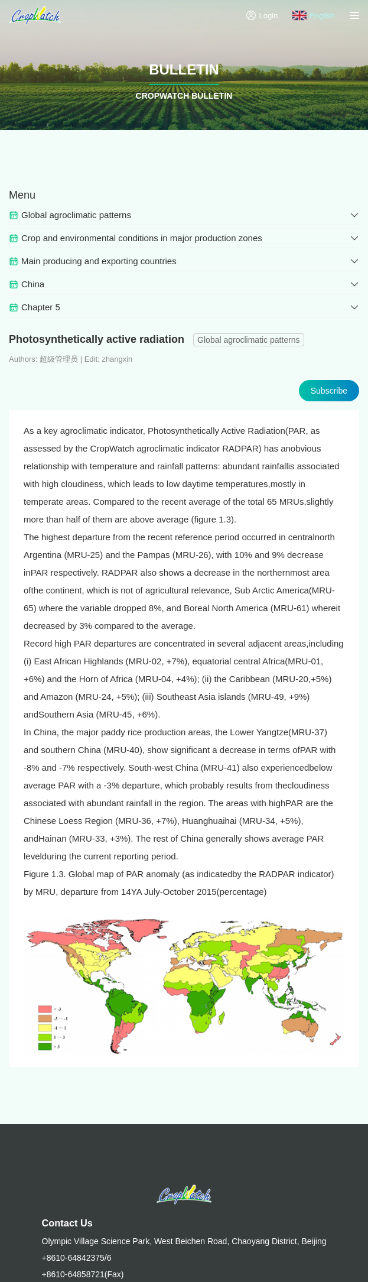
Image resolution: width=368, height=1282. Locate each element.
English (313, 15)
